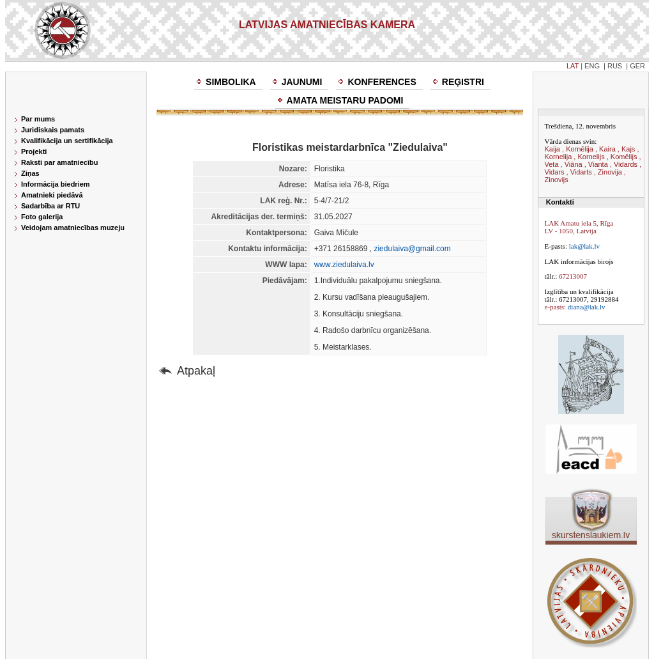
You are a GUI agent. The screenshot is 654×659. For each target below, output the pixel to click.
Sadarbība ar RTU (50, 206)
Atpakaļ (196, 370)
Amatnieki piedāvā (52, 195)
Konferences (381, 82)
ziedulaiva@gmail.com (412, 248)
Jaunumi (302, 82)
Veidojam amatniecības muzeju (73, 227)
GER (637, 66)
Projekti (34, 151)
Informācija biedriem (55, 184)
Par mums (38, 119)
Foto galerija (42, 217)
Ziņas (30, 173)
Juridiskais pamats (52, 130)
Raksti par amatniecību (59, 162)
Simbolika (231, 82)
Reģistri (463, 82)
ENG (592, 66)
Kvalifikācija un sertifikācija (67, 140)
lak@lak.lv (584, 246)
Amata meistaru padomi (345, 100)
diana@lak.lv (586, 307)
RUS (614, 66)
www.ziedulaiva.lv (344, 264)
